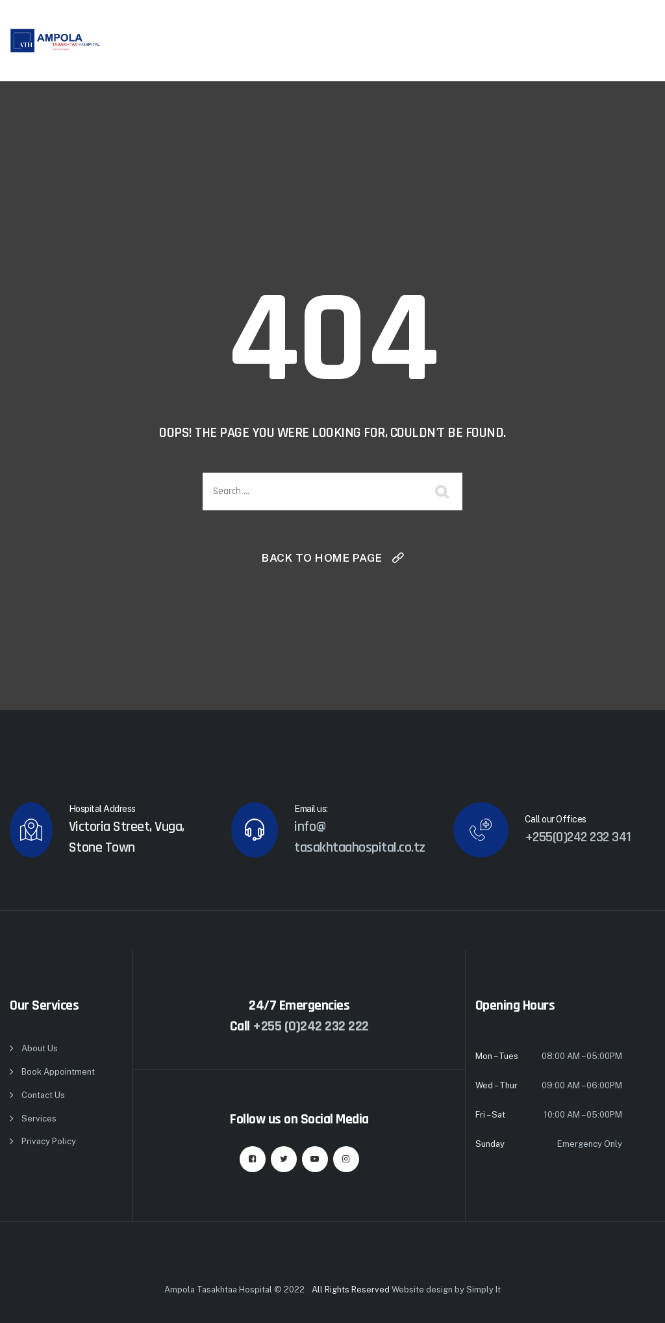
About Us (39, 1048)
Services (38, 1118)
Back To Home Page (322, 557)
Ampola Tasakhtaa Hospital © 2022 (234, 1289)
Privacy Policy (48, 1141)
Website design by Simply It (446, 1289)
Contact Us (43, 1095)
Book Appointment (58, 1072)
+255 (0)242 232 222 (311, 1026)
